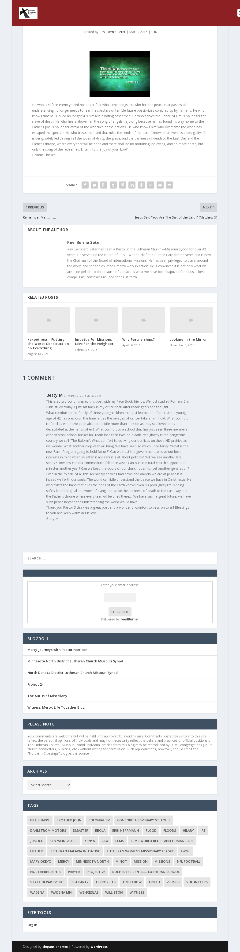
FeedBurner (129, 619)
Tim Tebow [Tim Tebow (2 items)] (132, 882)
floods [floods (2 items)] (169, 830)
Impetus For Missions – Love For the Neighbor (95, 341)
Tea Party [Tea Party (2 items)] (80, 882)
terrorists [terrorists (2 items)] (105, 882)
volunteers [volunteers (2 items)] (197, 882)
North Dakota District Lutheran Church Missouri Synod (72, 672)
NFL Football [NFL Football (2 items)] (188, 861)
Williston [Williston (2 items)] (114, 892)
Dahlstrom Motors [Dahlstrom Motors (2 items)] (48, 830)
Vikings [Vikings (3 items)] (173, 882)
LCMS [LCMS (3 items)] (119, 841)
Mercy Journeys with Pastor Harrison (57, 649)
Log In (32, 924)
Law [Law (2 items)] (105, 841)
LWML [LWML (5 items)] (185, 851)
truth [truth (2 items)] (154, 882)
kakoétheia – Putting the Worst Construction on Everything (48, 343)
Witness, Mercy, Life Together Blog (56, 707)
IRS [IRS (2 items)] (203, 830)
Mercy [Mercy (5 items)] (63, 861)
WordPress (99, 946)
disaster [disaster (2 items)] (80, 830)
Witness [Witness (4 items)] (137, 892)
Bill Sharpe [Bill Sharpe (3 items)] (40, 820)
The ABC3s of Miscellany (47, 696)
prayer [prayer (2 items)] (74, 871)
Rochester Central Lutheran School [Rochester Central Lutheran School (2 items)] (146, 871)
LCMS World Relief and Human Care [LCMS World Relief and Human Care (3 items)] (162, 841)
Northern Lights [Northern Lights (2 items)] (45, 871)
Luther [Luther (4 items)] (36, 851)
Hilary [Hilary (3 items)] (188, 830)
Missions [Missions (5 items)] (162, 861)
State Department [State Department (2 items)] (47, 882)
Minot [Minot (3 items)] (121, 861)
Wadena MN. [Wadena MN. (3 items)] (62, 892)
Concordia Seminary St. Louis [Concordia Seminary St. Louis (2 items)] (143, 820)
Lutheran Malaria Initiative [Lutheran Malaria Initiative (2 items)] (75, 851)
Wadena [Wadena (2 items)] (37, 892)
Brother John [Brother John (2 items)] (69, 820)
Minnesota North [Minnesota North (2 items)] (92, 861)
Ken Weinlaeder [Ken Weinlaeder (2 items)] (64, 841)
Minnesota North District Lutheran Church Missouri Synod (75, 661)
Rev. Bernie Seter (112, 32)
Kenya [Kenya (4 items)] (89, 841)
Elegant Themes (55, 946)
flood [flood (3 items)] (151, 830)
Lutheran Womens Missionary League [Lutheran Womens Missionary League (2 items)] (140, 851)
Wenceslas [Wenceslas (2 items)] (88, 892)
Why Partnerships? (138, 339)
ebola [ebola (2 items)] (100, 830)
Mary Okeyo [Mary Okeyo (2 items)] (40, 861)
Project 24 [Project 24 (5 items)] (96, 871)
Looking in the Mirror (188, 339)
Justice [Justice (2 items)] (36, 841)
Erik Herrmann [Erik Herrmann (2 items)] (125, 830)
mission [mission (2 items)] (141, 861)
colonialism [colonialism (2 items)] (99, 820)
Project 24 (35, 684)
